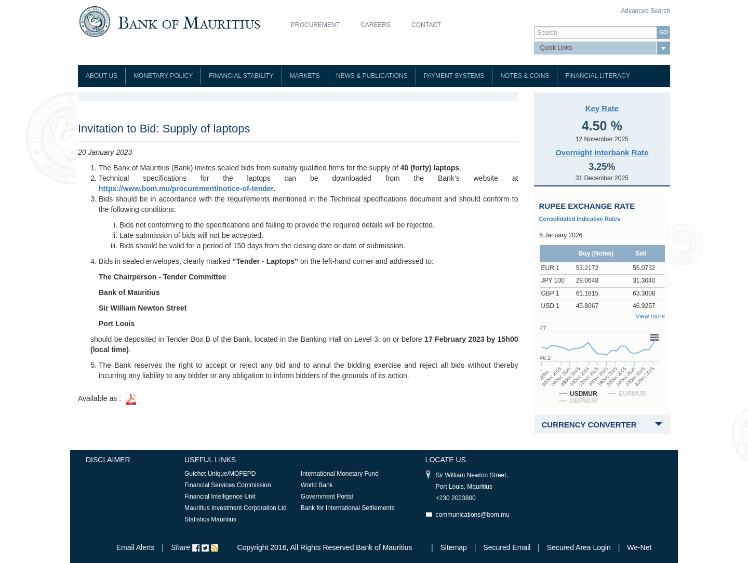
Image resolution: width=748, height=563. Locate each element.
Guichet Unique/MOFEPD (220, 473)
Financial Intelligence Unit (220, 496)
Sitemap (454, 547)
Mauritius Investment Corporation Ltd (235, 508)
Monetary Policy (163, 75)
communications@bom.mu (473, 514)
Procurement (315, 25)
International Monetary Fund (340, 473)
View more (650, 316)
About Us (101, 75)
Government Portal (327, 496)
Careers (375, 25)
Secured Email (506, 547)
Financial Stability (241, 75)
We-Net (639, 547)
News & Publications (372, 75)
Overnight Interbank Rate (601, 152)
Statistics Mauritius (210, 519)
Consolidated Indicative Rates (579, 219)
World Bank (317, 485)
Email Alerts (135, 547)
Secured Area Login (579, 547)
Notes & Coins (524, 75)
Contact (426, 25)
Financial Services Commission (227, 485)
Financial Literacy (597, 75)
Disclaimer (108, 459)
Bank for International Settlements (348, 508)
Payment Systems (454, 75)
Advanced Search (645, 11)
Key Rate (602, 108)
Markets (305, 75)
